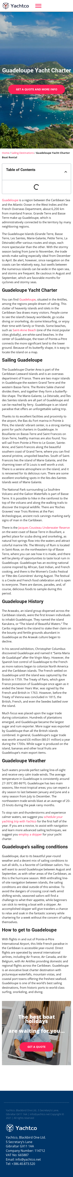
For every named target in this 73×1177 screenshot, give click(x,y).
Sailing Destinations (22, 153)
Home (5, 153)
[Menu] (38, 6)
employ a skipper (30, 834)
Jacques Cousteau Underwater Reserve (44, 527)
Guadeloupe (10, 200)
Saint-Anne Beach (24, 330)
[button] (65, 171)
